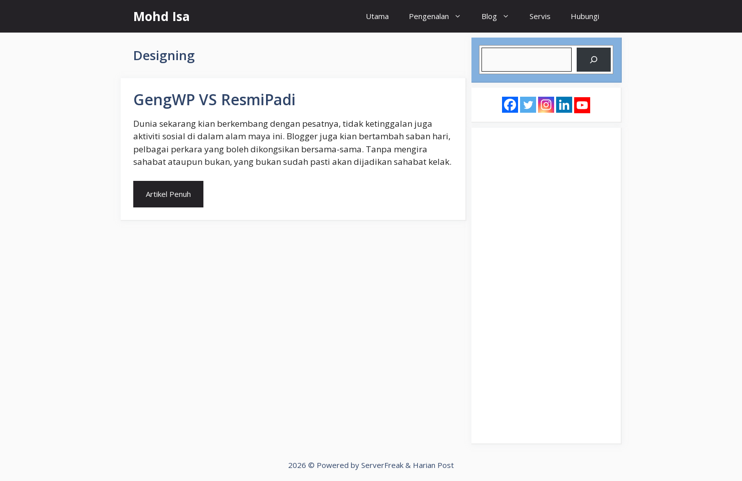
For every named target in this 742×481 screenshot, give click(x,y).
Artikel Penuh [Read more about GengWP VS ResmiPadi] (168, 194)
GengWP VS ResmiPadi (214, 99)
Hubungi (585, 16)
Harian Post (433, 465)
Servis (540, 16)
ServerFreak (382, 465)
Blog (500, 16)
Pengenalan (440, 16)
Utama (377, 16)
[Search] (594, 60)
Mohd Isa (161, 16)
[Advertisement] (546, 285)
